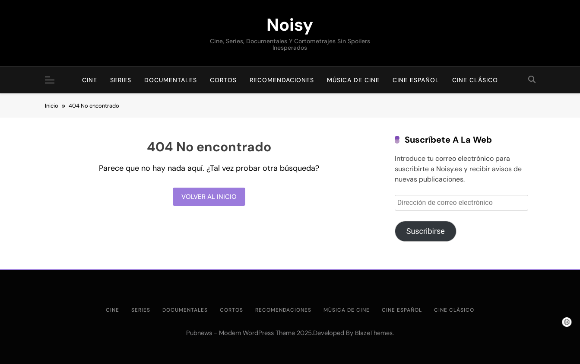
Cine (89, 80)
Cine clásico (475, 80)
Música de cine (353, 80)
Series (120, 80)
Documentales (170, 80)
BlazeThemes (374, 333)
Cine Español (416, 80)
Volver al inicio (209, 196)
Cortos (223, 80)
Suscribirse (425, 231)
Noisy (289, 24)
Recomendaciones (282, 80)
